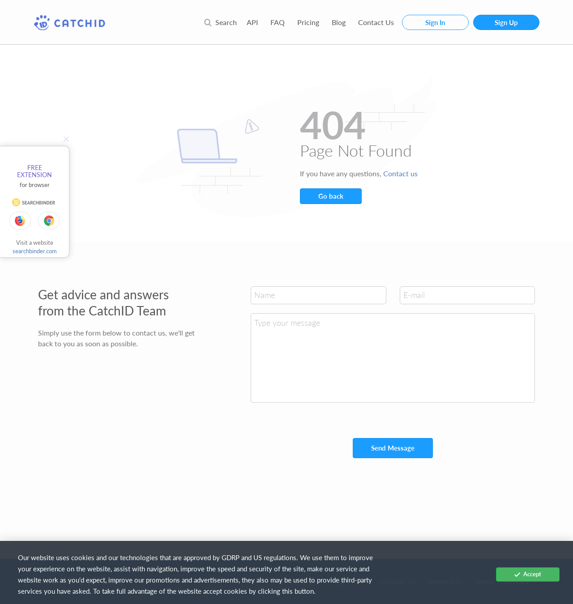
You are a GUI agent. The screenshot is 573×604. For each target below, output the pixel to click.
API (252, 22)
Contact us (400, 173)
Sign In (435, 22)
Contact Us (376, 22)
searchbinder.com (35, 251)
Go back (330, 196)
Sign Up (506, 22)
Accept (527, 574)
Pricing (308, 22)
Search (220, 22)
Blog (339, 22)
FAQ (277, 22)
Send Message (393, 448)
